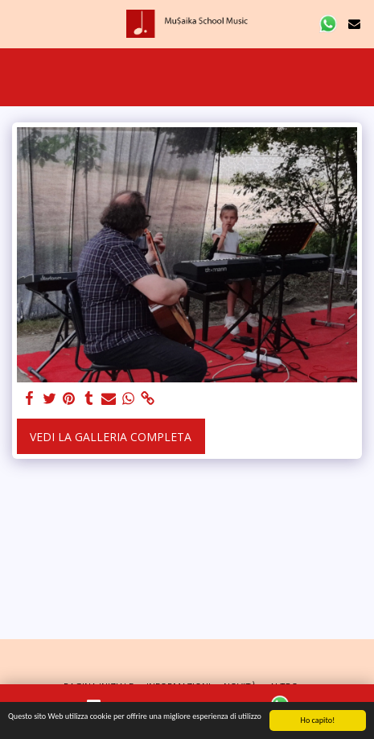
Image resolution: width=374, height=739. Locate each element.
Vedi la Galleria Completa (110, 436)
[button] (17, 22)
